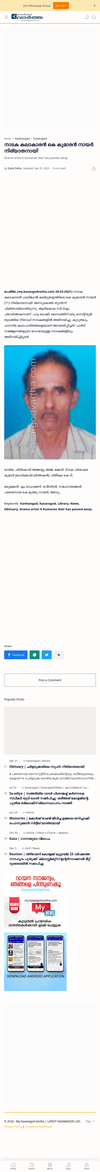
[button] (87, 17)
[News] (36, 848)
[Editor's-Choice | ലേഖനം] (52, 833)
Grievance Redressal (38, 1126)
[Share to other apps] (59, 654)
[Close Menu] (94, 6)
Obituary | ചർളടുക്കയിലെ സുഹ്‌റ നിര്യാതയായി (46, 766)
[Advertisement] (50, 78)
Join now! (61, 5)
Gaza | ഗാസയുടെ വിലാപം (29, 838)
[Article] (30, 812)
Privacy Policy (13, 1126)
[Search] (94, 17)
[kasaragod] (33, 761)
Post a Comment (50, 680)
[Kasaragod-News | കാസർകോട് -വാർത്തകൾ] (69, 787)
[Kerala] (46, 761)
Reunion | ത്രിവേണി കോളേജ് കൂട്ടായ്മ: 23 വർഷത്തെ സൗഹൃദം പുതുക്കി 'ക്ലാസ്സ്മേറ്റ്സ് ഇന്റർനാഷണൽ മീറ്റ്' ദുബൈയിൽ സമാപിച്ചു (50, 859)
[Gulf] (28, 848)
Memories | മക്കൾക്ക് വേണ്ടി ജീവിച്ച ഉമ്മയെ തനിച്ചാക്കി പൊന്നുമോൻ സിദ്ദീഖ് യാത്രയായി (49, 820)
